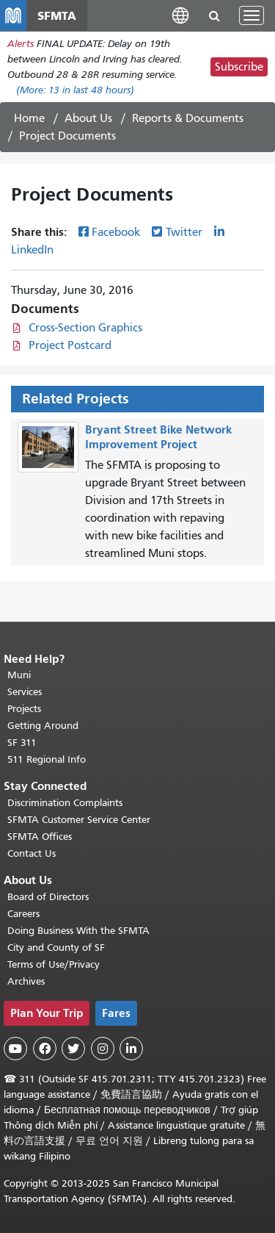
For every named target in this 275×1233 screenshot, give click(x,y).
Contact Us (31, 853)
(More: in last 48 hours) (75, 90)
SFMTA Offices (39, 836)
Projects (24, 708)
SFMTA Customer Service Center (78, 819)
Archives (26, 981)
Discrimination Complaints (64, 803)
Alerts (20, 43)
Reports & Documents (187, 118)
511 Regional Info (46, 759)
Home (29, 118)
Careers (23, 913)
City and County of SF (56, 947)
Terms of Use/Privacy (53, 964)
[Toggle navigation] (251, 15)
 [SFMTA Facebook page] (45, 1048)
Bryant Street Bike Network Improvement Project (158, 437)
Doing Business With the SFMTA (78, 930)
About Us (88, 118)
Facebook (116, 232)
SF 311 (22, 742)
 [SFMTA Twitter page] (73, 1048)
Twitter (184, 232)
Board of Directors (48, 897)
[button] (180, 15)
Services (24, 692)
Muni (19, 675)
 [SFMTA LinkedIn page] (131, 1048)
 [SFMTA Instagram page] (103, 1048)
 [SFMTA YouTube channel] (15, 1048)
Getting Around (42, 725)
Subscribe (239, 66)
